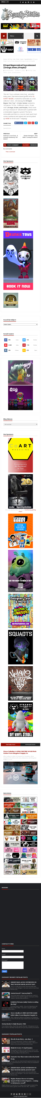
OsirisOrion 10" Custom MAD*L (21, 993)
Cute (14, 59)
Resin (17, 59)
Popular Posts (30, 744)
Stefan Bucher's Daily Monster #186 (14, 1024)
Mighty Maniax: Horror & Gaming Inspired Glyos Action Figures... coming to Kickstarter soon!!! (24, 1081)
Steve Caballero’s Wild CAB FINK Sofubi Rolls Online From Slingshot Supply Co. (19, 752)
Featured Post (10, 744)
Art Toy (10, 59)
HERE (7, 119)
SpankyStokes (28, 59)
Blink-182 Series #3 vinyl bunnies (21, 1048)
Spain (21, 59)
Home (5, 59)
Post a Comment (10, 152)
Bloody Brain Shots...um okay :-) (22, 1039)
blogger (26, 145)
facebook (34, 145)
